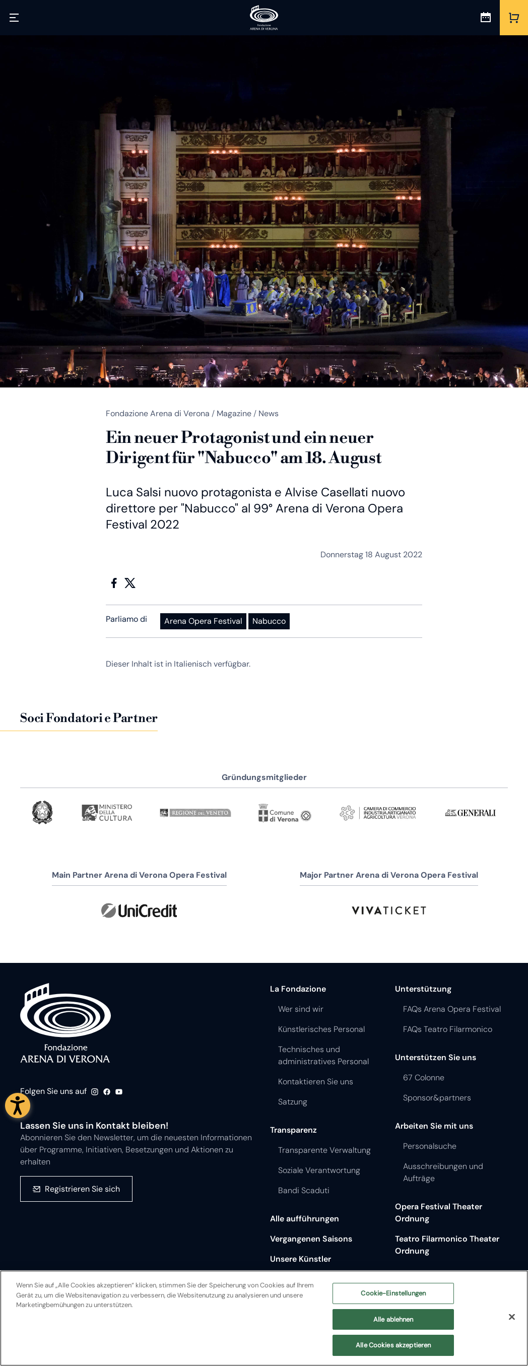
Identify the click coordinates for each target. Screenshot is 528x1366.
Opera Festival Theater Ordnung (438, 1212)
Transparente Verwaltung (324, 1150)
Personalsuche (429, 1146)
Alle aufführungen (304, 1218)
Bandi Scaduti (303, 1190)
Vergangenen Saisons (311, 1238)
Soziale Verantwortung (319, 1170)
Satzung (292, 1101)
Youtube (119, 1092)
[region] (264, 1318)
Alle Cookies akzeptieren (393, 1345)
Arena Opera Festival (203, 621)
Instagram (95, 1092)
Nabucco (269, 621)
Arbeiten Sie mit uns (434, 1126)
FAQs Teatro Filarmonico (447, 1029)
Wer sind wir (300, 1009)
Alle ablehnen (393, 1319)
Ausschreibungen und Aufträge (443, 1172)
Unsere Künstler (300, 1259)
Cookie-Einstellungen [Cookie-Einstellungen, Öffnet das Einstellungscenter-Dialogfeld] (393, 1293)
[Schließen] (512, 1317)
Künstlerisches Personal (321, 1029)
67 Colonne (423, 1077)
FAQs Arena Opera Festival (452, 1009)
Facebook (114, 583)
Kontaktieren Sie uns (315, 1081)
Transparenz (293, 1130)
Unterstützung (423, 989)
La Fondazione (298, 989)
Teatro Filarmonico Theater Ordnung (447, 1244)
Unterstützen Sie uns (435, 1057)
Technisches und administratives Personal (323, 1055)
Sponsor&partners (437, 1097)
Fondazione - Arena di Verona (65, 1023)
